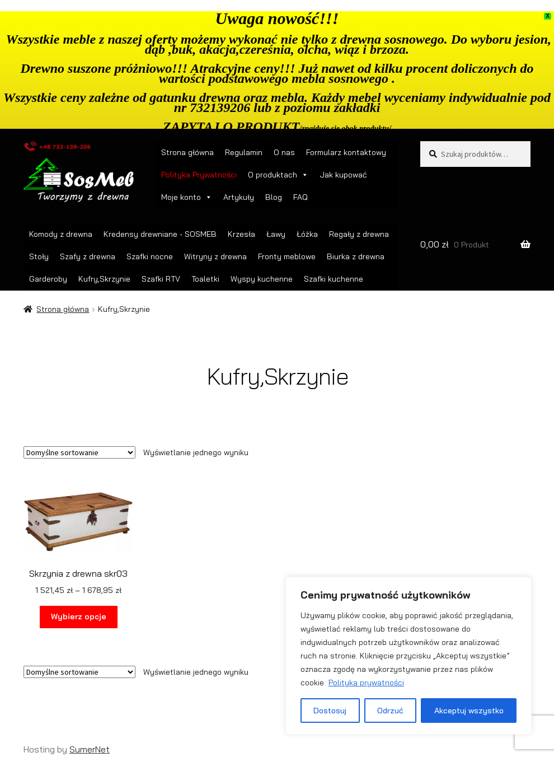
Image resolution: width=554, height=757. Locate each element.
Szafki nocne (149, 256)
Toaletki (205, 279)
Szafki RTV (161, 279)
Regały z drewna (359, 234)
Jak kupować (343, 175)
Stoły (39, 256)
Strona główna (187, 152)
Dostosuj (329, 710)
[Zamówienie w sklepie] (79, 452)
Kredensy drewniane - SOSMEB (160, 234)
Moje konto (186, 197)
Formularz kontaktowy (346, 152)
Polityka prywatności (366, 682)
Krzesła (241, 234)
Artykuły (238, 197)
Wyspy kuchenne (262, 279)
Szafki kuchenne (333, 279)
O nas (284, 152)
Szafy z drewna (87, 256)
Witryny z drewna (215, 256)
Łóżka (307, 234)
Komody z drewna (60, 234)
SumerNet (89, 749)
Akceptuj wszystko (469, 710)
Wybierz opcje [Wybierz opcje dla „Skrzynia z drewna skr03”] (78, 616)
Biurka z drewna (355, 256)
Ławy (275, 234)
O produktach (278, 175)
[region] (408, 656)
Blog (273, 197)
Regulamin (243, 152)
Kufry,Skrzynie (104, 279)
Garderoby (48, 279)
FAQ (300, 197)
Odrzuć (390, 710)
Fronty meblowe (287, 256)
